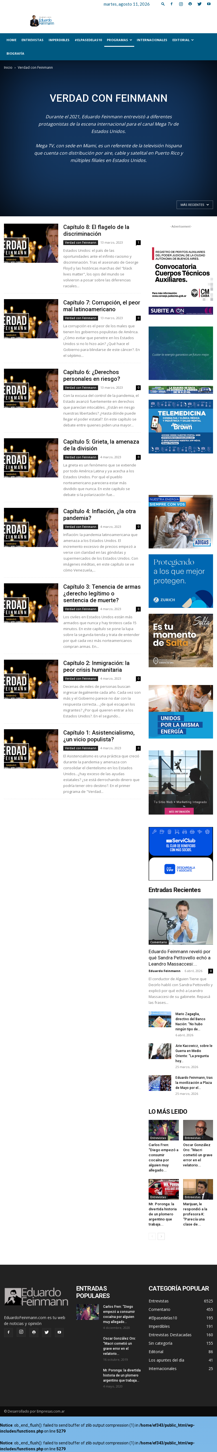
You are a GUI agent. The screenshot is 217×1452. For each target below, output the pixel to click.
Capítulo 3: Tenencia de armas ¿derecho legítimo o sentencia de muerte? (102, 593)
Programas (119, 40)
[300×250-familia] (181, 521)
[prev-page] (152, 1236)
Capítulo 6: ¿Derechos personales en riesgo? (91, 375)
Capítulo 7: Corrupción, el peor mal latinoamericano (101, 306)
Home (11, 40)
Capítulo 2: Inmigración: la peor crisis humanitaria (96, 666)
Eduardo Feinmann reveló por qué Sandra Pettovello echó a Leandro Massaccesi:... (180, 958)
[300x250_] (181, 853)
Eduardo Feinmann (165, 971)
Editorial (183, 40)
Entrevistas (32, 40)
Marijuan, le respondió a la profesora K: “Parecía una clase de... (195, 1214)
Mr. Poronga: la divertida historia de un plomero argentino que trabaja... (163, 1214)
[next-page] (161, 1236)
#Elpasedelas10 (88, 40)
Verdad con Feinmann (80, 242)
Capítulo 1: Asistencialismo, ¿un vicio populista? (98, 736)
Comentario (158, 942)
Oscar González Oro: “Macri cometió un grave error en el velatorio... (197, 1155)
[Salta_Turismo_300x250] (181, 640)
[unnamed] (181, 311)
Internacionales (152, 40)
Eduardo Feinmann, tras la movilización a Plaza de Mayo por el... (194, 1083)
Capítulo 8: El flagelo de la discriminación (96, 230)
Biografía (15, 53)
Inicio (8, 67)
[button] (163, 4)
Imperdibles (59, 40)
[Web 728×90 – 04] (181, 390)
